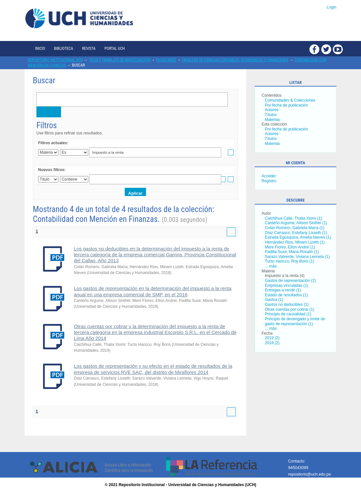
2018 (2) (272, 343)
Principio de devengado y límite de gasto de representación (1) (295, 321)
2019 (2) (272, 338)
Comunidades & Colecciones (290, 100)
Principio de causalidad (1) (288, 314)
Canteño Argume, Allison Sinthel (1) (296, 223)
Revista (89, 48)
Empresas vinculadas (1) (286, 285)
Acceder (269, 176)
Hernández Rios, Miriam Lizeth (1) (295, 242)
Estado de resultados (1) (286, 295)
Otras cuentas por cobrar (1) (289, 309)
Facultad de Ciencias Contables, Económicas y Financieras (235, 60)
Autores (271, 110)
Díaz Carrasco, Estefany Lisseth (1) (296, 232)
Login (331, 7)
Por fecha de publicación (286, 105)
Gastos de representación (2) (290, 280)
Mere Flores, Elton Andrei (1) (290, 247)
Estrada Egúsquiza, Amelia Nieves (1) (298, 237)
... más (271, 266)
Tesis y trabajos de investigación (119, 60)
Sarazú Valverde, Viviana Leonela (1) (297, 256)
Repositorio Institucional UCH (55, 60)
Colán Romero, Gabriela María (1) (294, 228)
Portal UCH (114, 48)
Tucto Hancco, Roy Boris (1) (289, 261)
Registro (269, 181)
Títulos (271, 114)
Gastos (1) (274, 299)
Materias (272, 119)
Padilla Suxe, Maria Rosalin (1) (292, 251)
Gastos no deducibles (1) (286, 304)
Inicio (40, 48)
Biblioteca (63, 48)
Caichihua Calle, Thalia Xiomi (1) (293, 218)
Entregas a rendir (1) (283, 290)
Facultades (166, 60)
